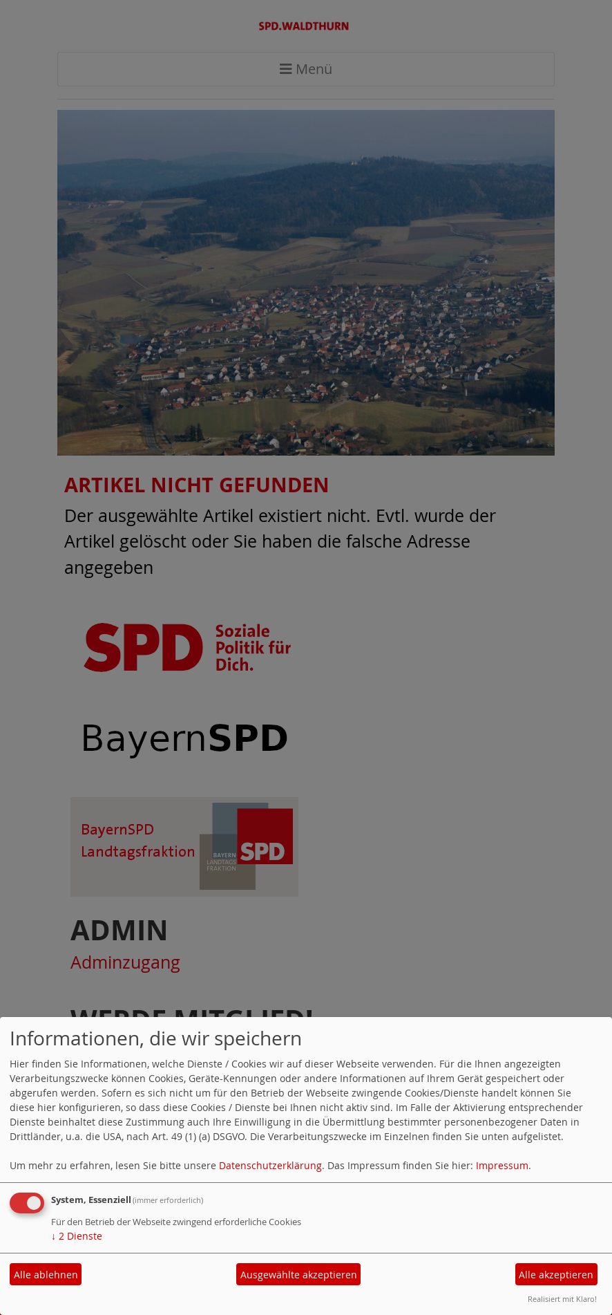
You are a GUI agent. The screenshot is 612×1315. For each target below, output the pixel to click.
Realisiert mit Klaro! (562, 1299)
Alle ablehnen (46, 1274)
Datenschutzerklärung (270, 1165)
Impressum (502, 1165)
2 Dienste (76, 1235)
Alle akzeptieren (556, 1274)
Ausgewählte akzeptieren (298, 1274)
